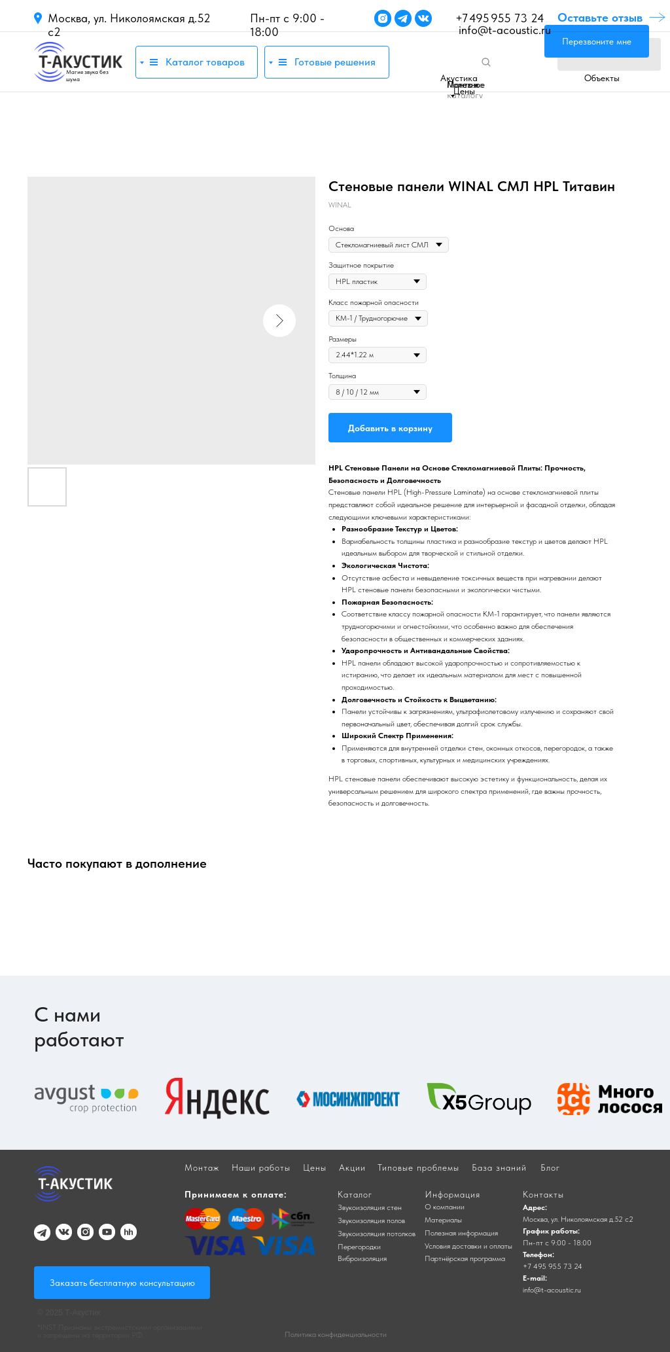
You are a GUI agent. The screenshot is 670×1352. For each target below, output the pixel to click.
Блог (550, 1167)
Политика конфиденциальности (336, 1334)
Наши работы (261, 1167)
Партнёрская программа (465, 1258)
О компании (445, 1206)
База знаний (499, 1167)
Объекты (602, 78)
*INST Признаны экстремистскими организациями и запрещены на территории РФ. (119, 1331)
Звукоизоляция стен (370, 1207)
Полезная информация (461, 1232)
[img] (78, 62)
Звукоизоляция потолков (376, 1233)
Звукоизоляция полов (371, 1220)
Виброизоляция (362, 1258)
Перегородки (359, 1246)
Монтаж (463, 84)
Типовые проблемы (418, 1167)
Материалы (443, 1219)
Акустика (459, 78)
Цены (464, 91)
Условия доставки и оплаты (468, 1246)
